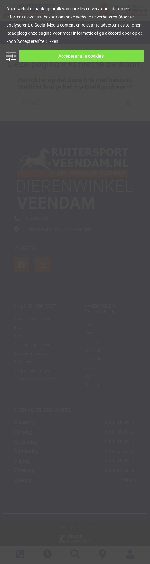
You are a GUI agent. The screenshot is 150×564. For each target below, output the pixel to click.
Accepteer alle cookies (81, 55)
